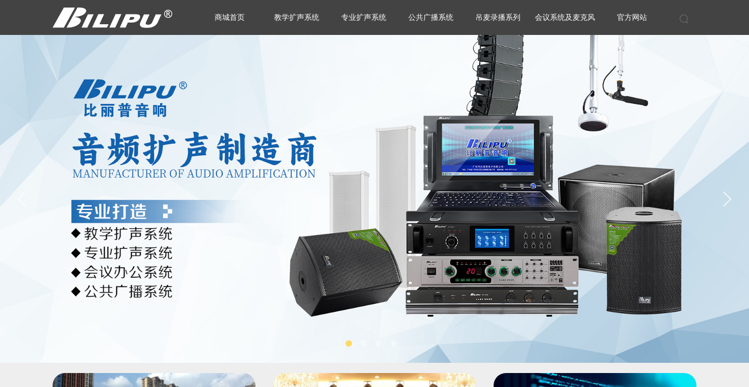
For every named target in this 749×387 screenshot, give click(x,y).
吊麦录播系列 (497, 17)
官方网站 (632, 17)
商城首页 (230, 17)
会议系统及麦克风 (565, 17)
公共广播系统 (430, 17)
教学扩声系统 (296, 17)
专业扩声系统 (363, 17)
